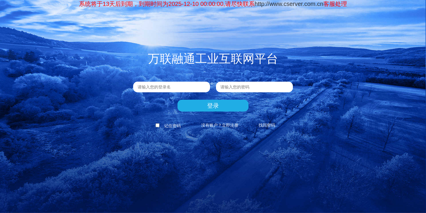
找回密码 (267, 125)
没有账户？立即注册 (219, 125)
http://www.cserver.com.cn (289, 4)
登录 (213, 105)
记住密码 (167, 125)
